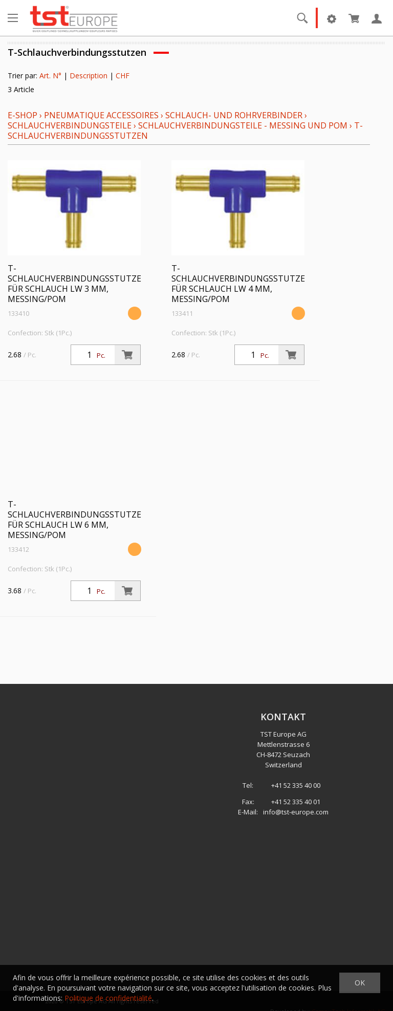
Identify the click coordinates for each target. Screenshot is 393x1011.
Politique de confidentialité (108, 998)
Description (88, 75)
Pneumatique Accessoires (101, 115)
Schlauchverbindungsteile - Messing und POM (242, 125)
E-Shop (22, 115)
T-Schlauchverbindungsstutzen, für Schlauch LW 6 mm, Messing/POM (79, 520)
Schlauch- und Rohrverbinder (233, 115)
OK (360, 982)
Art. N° (50, 75)
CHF (122, 75)
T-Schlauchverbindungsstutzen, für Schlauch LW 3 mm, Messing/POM (79, 284)
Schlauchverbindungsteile (70, 125)
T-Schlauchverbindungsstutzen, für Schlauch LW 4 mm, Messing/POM (242, 284)
